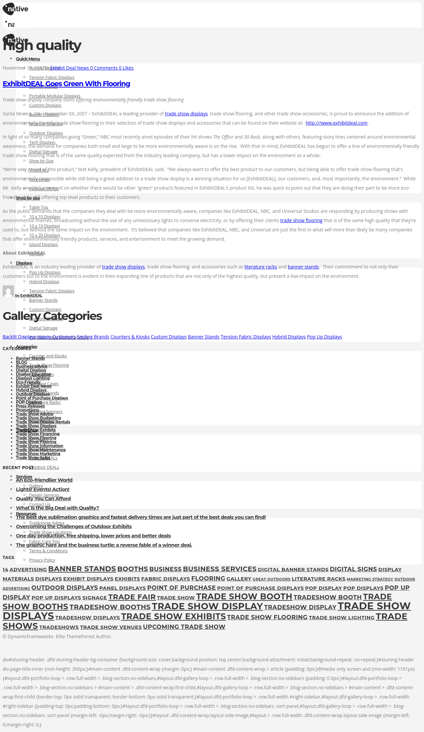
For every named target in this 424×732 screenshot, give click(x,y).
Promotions (27, 409)
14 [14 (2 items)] (5, 570)
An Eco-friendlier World (44, 480)
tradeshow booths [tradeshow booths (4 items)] (110, 607)
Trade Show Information (39, 445)
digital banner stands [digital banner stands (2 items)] (293, 570)
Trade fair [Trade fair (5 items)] (132, 596)
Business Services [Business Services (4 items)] (220, 569)
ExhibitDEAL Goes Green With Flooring (66, 84)
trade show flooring (301, 220)
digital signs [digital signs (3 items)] (353, 569)
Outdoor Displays (33, 394)
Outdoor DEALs (44, 467)
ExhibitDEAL (28, 295)
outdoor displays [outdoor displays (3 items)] (64, 587)
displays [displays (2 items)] (48, 579)
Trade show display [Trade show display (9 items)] (207, 606)
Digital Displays (31, 370)
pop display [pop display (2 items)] (323, 588)
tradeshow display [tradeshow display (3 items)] (300, 607)
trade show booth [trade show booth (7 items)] (244, 596)
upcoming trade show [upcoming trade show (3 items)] (184, 626)
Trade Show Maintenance (41, 449)
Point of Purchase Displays (42, 398)
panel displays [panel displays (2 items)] (122, 588)
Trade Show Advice (34, 413)
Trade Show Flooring (49, 365)
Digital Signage (43, 328)
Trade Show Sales (33, 457)
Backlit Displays (19, 337)
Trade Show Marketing (38, 453)
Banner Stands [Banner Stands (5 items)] (82, 568)
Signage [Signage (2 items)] (94, 598)
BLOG (21, 362)
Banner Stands (43, 300)
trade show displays (186, 113)
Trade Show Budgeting (38, 417)
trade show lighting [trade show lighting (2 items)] (342, 618)
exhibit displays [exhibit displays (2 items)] (88, 579)
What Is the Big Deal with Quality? (57, 508)
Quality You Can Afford (43, 498)
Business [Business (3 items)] (165, 569)
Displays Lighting (33, 378)
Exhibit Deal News (33, 386)
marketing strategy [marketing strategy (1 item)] (370, 579)
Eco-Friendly (28, 382)
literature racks (260, 267)
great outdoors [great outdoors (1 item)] (272, 579)
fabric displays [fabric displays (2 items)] (165, 579)
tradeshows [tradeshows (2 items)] (59, 627)
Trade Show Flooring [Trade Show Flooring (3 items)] (267, 617)
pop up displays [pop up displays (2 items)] (56, 598)
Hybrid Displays (44, 281)
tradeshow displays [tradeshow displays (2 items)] (87, 618)
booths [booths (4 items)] (132, 569)
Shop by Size (41, 161)
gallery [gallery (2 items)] (239, 579)
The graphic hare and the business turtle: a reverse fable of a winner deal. (104, 545)
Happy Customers (56, 337)
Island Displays (43, 244)
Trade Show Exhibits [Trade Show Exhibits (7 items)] (173, 616)
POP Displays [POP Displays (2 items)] (363, 588)
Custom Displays (45, 105)
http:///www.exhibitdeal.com (336, 123)
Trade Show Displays (36, 425)
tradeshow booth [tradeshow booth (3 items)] (328, 597)
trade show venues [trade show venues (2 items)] (111, 627)
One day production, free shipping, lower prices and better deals (93, 535)
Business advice (31, 366)
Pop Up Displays (324, 337)
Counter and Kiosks (48, 356)
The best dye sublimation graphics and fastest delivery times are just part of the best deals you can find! (141, 517)
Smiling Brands (93, 337)
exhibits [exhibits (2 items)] (127, 579)
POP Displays (29, 401)
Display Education (33, 374)
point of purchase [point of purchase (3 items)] (181, 587)
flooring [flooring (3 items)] (208, 578)
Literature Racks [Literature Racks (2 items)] (319, 579)
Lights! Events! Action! (42, 489)
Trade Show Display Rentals (43, 421)
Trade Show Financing (38, 433)
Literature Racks (44, 402)
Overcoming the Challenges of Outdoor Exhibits (74, 526)
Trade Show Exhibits (36, 429)
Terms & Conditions (48, 551)
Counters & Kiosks (129, 337)
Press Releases (30, 405)
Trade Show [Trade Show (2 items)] (176, 598)
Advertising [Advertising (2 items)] (28, 570)
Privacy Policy (42, 560)
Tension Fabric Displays (52, 77)
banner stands (303, 267)
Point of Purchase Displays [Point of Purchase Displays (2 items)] (260, 588)
